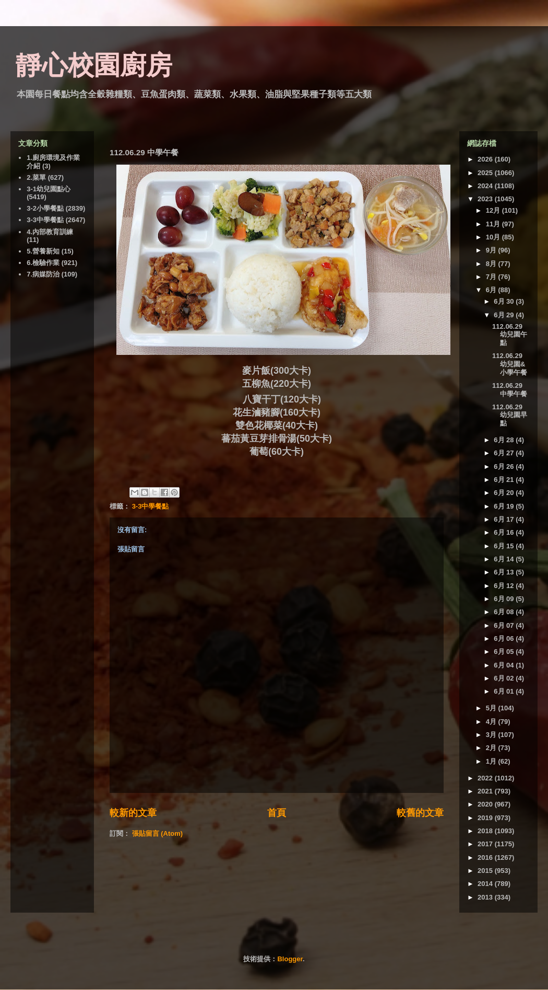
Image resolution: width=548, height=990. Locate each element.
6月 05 (505, 651)
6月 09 (505, 599)
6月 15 (505, 546)
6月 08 (505, 612)
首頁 (276, 813)
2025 (486, 173)
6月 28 (505, 440)
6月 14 (505, 559)
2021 (486, 791)
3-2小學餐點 (45, 208)
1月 (492, 761)
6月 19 (505, 506)
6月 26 (505, 466)
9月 (492, 250)
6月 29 (505, 315)
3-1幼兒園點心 (48, 189)
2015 (486, 870)
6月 (492, 290)
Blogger (289, 959)
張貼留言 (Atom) (157, 833)
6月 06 (505, 638)
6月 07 (505, 625)
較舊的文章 (420, 813)
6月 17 (505, 519)
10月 (494, 237)
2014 (486, 884)
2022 (486, 778)
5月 (492, 708)
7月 (492, 277)
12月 (494, 210)
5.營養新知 (43, 251)
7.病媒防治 (43, 274)
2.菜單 (36, 177)
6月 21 (505, 480)
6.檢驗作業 (43, 263)
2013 (486, 897)
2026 (486, 159)
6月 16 (505, 532)
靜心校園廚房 (94, 65)
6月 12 (505, 586)
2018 (486, 831)
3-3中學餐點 (150, 506)
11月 (494, 224)
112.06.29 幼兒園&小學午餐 (509, 364)
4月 (492, 722)
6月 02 (505, 678)
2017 (486, 844)
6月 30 (505, 301)
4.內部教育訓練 (50, 232)
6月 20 (505, 493)
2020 (486, 804)
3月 (492, 735)
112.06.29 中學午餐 (509, 390)
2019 (486, 818)
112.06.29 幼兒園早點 (509, 415)
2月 (492, 748)
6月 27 (505, 453)
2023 (486, 199)
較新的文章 (133, 813)
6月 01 (505, 691)
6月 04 (505, 665)
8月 (492, 264)
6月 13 (505, 572)
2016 (486, 857)
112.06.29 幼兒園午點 (509, 335)
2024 (486, 186)
